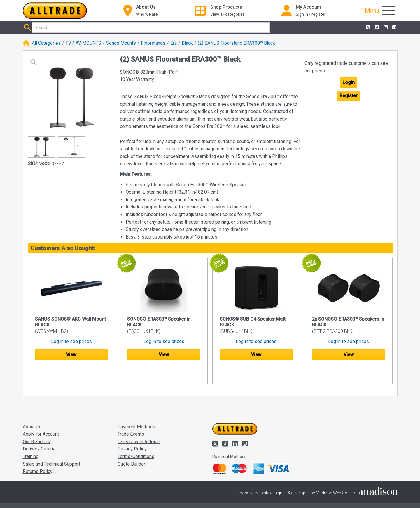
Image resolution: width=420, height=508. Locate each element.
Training (30, 439)
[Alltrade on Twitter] (367, 28)
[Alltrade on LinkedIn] (385, 28)
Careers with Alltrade (139, 424)
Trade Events (131, 417)
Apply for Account (41, 417)
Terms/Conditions (136, 439)
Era (173, 43)
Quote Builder (131, 447)
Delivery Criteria (39, 432)
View (71, 354)
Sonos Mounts (121, 43)
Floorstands (153, 43)
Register (349, 95)
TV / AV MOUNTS (83, 43)
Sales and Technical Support (51, 447)
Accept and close (328, 495)
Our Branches (36, 424)
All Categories (46, 43)
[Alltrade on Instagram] (394, 28)
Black (187, 43)
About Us (32, 410)
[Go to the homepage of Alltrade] (55, 10)
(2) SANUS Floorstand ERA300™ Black (236, 43)
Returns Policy (37, 454)
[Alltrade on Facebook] (376, 28)
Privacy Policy (132, 432)
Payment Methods (136, 410)
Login (348, 82)
